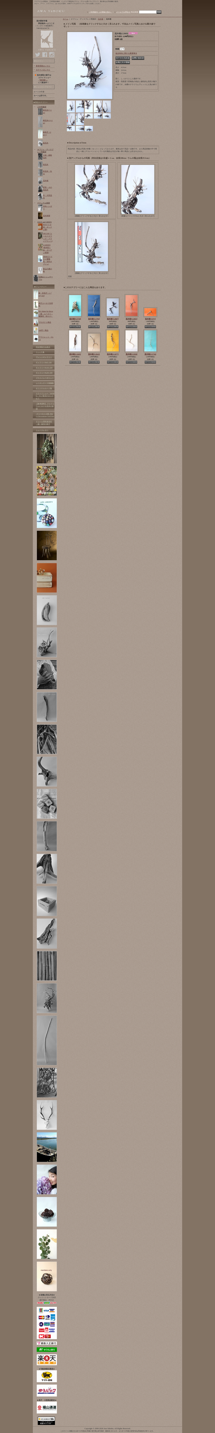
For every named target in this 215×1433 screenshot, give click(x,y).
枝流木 (45, 165)
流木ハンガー (47, 207)
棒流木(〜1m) (47, 111)
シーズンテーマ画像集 (45, 383)
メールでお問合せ (123, 12)
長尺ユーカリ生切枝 (46, 304)
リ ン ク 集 (40, 352)
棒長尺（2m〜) (47, 133)
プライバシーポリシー (45, 378)
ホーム (65, 19)
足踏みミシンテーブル (46, 278)
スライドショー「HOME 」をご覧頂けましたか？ (45, 396)
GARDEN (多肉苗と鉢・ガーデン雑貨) (47, 249)
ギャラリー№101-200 (44, 368)
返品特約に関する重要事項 (126, 53)
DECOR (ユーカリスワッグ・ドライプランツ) (48, 237)
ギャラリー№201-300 (44, 373)
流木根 (45, 181)
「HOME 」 (43, 80)
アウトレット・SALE (46, 338)
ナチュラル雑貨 (43, 203)
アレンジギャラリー (44, 357)
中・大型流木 (47, 196)
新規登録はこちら (43, 66)
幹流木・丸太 (47, 172)
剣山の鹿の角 (47, 270)
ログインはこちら (43, 70)
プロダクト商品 (45, 322)
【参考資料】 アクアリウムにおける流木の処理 (45, 406)
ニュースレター (42, 430)
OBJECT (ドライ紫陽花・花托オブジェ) (47, 260)
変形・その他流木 (47, 188)
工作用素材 (41, 107)
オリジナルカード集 (44, 388)
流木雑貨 (46, 216)
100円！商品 (43, 330)
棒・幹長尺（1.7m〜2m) (45, 294)
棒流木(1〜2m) (48, 121)
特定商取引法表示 (43, 347)
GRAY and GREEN (44, 222)
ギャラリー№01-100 (44, 362)
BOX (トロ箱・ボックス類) (47, 227)
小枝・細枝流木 (47, 156)
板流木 (45, 143)
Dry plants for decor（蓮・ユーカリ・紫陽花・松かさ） (46, 313)
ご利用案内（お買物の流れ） (100, 12)
